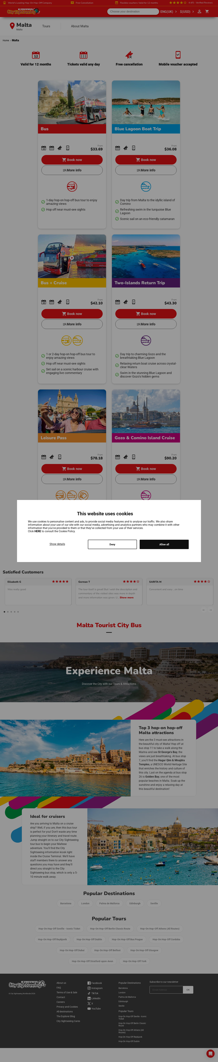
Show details (57, 543)
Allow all (164, 544)
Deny (112, 544)
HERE (38, 531)
